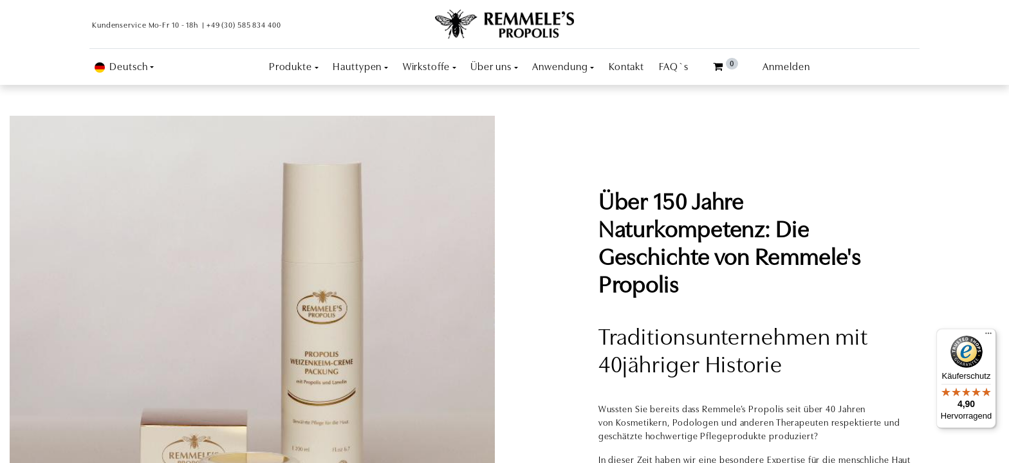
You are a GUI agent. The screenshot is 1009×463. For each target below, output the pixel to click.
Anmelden (786, 67)
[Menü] (988, 336)
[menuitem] (627, 67)
